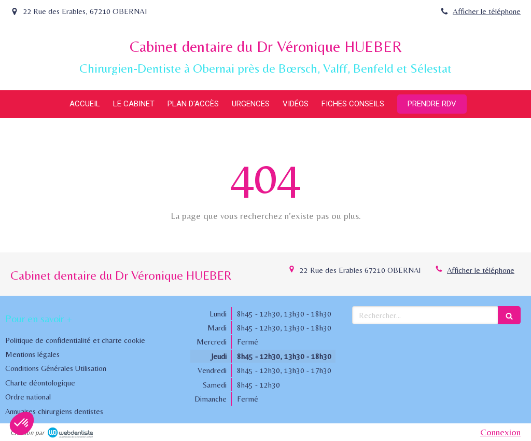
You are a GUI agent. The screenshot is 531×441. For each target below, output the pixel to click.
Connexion (500, 431)
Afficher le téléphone (487, 11)
